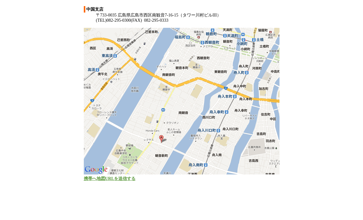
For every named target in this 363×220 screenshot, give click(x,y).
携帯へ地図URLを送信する (110, 178)
